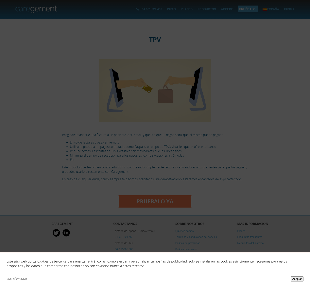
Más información (17, 278)
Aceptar (297, 278)
